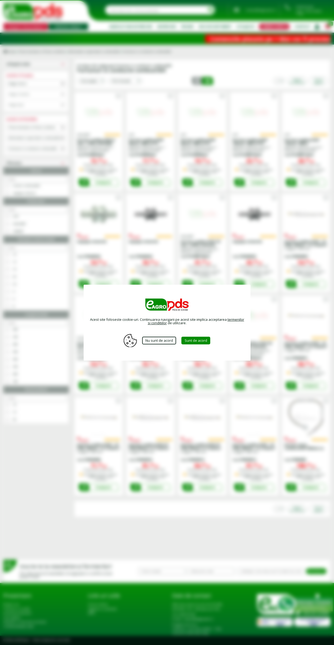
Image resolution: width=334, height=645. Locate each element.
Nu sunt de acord (159, 340)
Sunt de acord (196, 340)
